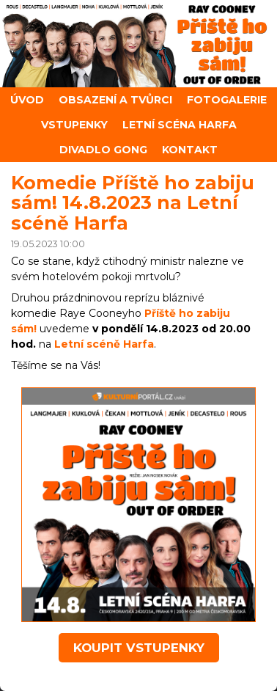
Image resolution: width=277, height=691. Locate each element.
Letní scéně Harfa (104, 344)
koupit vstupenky (138, 647)
